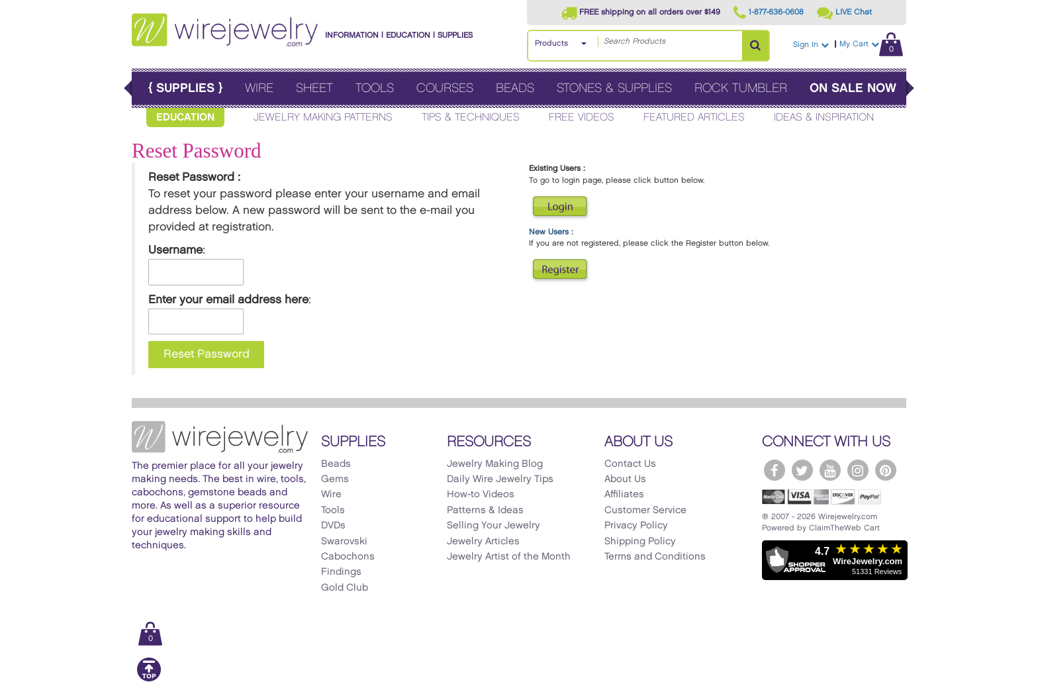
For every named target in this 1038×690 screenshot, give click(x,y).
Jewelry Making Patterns (323, 118)
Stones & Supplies (614, 88)
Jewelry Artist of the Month (509, 557)
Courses (444, 88)
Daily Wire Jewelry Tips (500, 479)
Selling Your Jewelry (493, 525)
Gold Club (344, 588)
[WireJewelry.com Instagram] (858, 470)
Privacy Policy (636, 525)
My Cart (871, 44)
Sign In (811, 44)
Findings (341, 572)
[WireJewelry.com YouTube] (830, 470)
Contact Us (630, 464)
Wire (259, 88)
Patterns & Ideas (485, 510)
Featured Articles (694, 118)
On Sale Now (853, 88)
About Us (625, 479)
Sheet (314, 88)
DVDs (333, 525)
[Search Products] (755, 45)
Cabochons (348, 557)
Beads (515, 88)
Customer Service (645, 510)
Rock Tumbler (740, 88)
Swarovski (344, 541)
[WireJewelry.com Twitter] (802, 470)
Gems (335, 479)
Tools (374, 88)
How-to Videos (480, 494)
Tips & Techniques (471, 118)
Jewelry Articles (483, 541)
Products (551, 43)
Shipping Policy (640, 541)
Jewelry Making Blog (495, 464)
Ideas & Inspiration (824, 118)
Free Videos (581, 118)
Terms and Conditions (655, 557)
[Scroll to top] (149, 679)
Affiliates (624, 494)
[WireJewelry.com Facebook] (774, 470)
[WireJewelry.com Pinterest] (885, 470)
